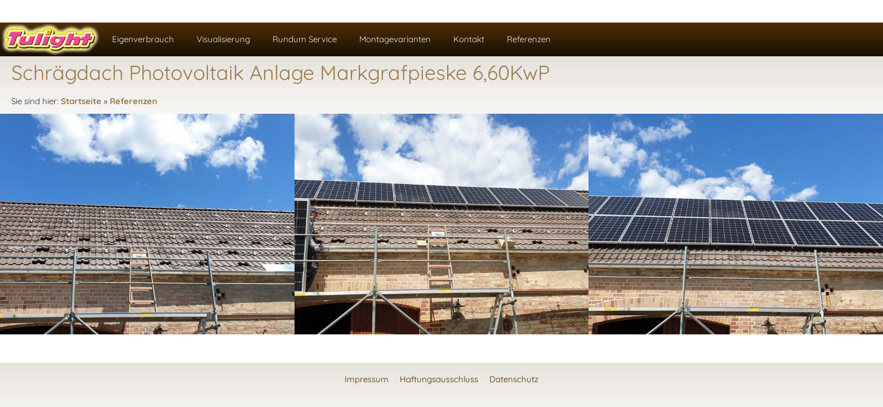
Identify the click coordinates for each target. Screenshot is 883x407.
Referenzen (133, 101)
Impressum (367, 379)
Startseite (81, 101)
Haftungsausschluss (439, 379)
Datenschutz (513, 379)
